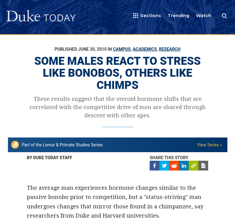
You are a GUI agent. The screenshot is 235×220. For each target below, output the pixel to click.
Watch (203, 15)
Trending (178, 15)
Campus (122, 49)
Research (169, 49)
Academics (145, 49)
